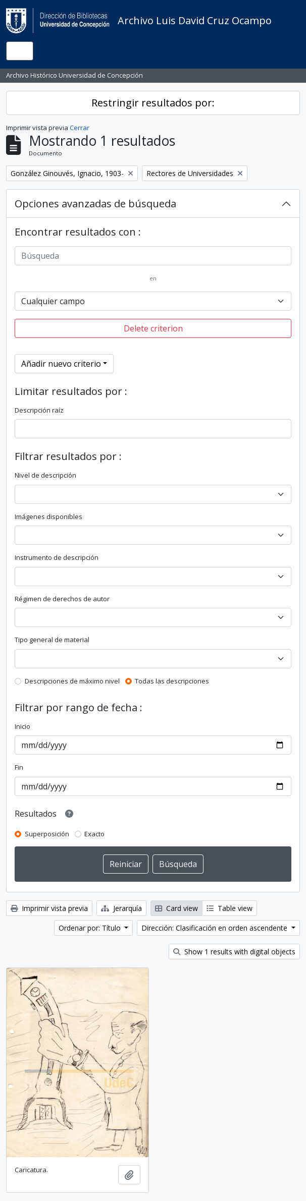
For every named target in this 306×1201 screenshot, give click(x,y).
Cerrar (79, 127)
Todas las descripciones (172, 680)
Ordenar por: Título (91, 928)
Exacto (94, 833)
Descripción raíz (39, 410)
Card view (176, 908)
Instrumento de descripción (56, 557)
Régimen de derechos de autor (62, 598)
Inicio (22, 726)
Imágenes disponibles (48, 516)
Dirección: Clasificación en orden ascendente (215, 928)
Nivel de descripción (45, 475)
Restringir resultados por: (153, 102)
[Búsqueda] (153, 255)
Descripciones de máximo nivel (72, 680)
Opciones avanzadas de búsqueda (95, 203)
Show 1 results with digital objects (234, 951)
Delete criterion (153, 328)
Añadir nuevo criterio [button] (61, 363)
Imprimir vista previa (49, 908)
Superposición (47, 833)
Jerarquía (121, 908)
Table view (229, 908)
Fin (19, 767)
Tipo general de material (52, 639)
